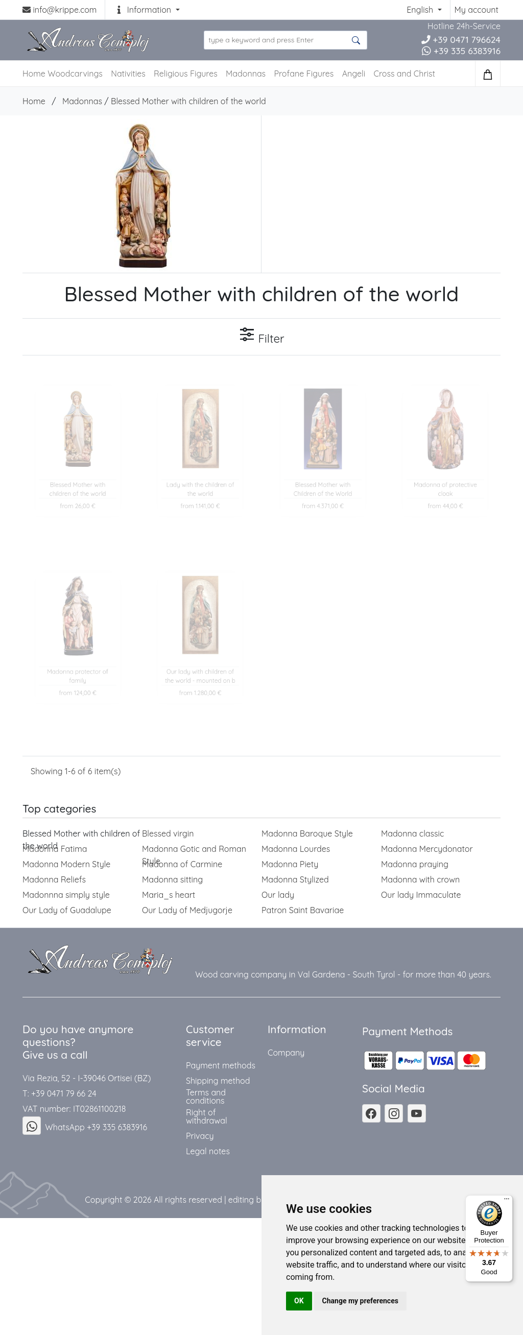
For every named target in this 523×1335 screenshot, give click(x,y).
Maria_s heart (168, 895)
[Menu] (507, 1201)
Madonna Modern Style (66, 864)
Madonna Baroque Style (307, 833)
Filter (261, 336)
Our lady (278, 895)
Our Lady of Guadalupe (66, 910)
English (421, 10)
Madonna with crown (420, 879)
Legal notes (208, 1151)
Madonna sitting (172, 879)
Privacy (200, 1136)
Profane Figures (304, 73)
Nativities (128, 73)
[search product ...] (285, 40)
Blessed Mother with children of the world (188, 101)
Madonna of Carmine (182, 864)
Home (33, 101)
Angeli (353, 73)
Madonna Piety (290, 864)
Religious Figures (186, 73)
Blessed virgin (168, 833)
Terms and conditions (206, 1096)
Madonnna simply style (66, 895)
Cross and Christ (404, 73)
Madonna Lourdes (296, 849)
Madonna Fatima (54, 849)
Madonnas (246, 73)
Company (286, 1052)
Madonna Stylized (295, 879)
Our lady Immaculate (421, 895)
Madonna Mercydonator (427, 849)
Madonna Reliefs (54, 879)
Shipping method (218, 1081)
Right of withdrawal (206, 1116)
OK (299, 1301)
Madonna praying (414, 864)
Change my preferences (360, 1301)
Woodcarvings (75, 73)
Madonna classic (412, 833)
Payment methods (220, 1065)
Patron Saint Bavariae (303, 910)
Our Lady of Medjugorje (187, 910)
